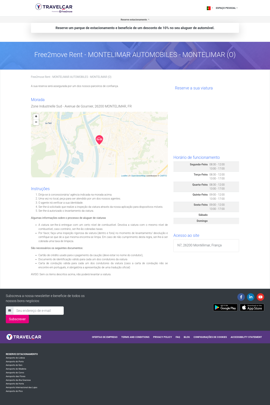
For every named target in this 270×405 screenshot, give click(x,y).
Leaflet (124, 176)
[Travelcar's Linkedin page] (250, 297)
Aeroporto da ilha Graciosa (18, 380)
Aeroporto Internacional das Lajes (21, 387)
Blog (187, 337)
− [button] (36, 122)
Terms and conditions (135, 337)
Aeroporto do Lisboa (15, 358)
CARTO (163, 176)
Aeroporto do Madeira (16, 369)
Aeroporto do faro (14, 365)
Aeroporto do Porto (15, 361)
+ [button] (36, 117)
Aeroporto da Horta (15, 383)
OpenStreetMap (138, 176)
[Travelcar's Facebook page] (241, 297)
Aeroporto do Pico (14, 391)
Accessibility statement (246, 337)
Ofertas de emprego (104, 337)
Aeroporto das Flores (15, 376)
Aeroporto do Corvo (15, 372)
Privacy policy (162, 337)
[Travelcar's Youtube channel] (260, 297)
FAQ (178, 337)
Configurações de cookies (210, 337)
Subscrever (17, 319)
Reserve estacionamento (22, 354)
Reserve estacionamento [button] (134, 19)
